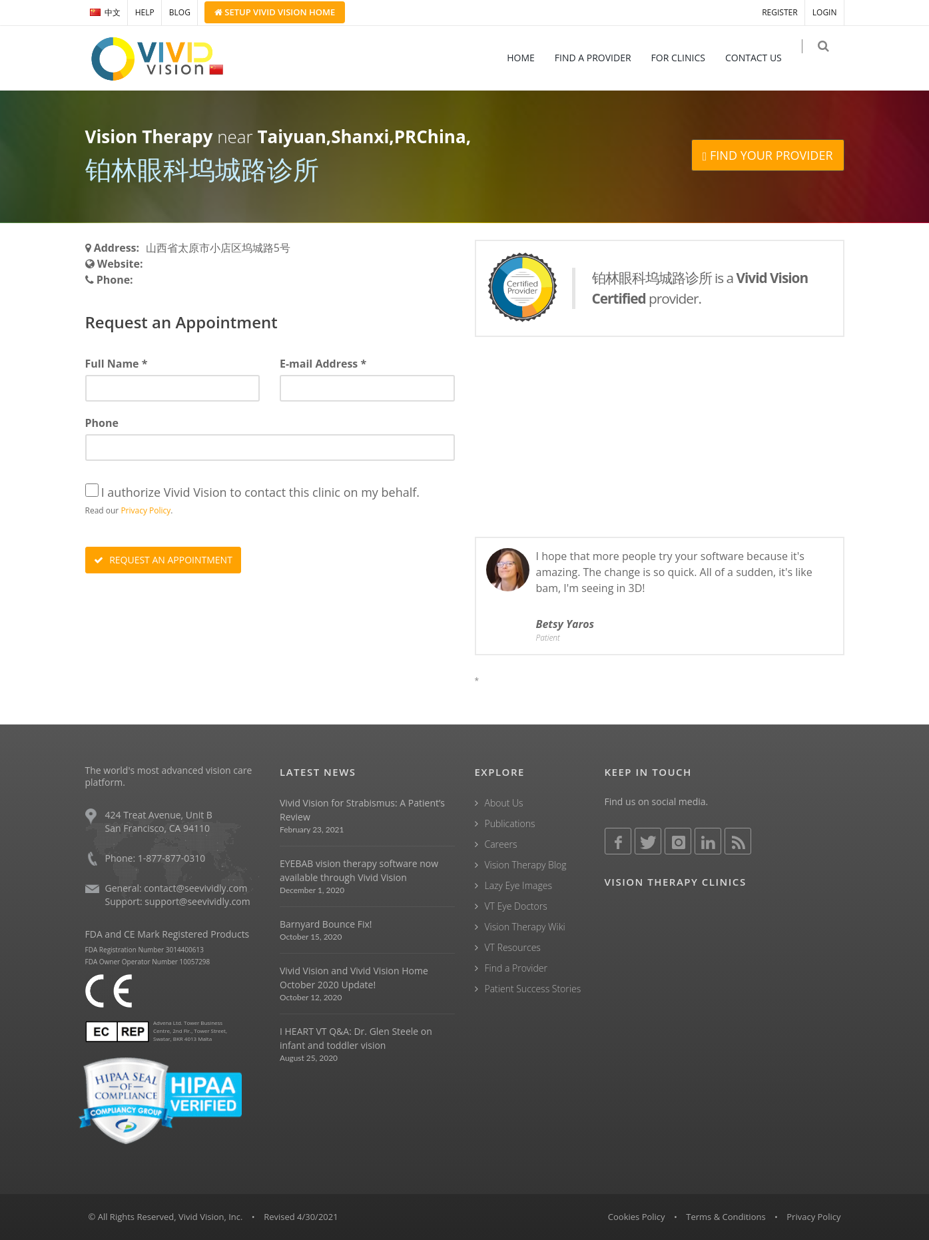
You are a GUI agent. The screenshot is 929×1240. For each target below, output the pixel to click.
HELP (145, 12)
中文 (105, 12)
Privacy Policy (145, 510)
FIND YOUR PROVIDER (768, 155)
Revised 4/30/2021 (301, 1217)
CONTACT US (761, 57)
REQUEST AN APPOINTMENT (163, 559)
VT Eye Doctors (516, 906)
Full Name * (116, 363)
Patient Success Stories (533, 988)
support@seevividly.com (197, 901)
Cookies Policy (636, 1217)
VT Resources (513, 947)
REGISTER (779, 12)
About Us (504, 802)
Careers (501, 844)
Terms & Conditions (725, 1217)
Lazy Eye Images (518, 885)
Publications (510, 823)
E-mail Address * (323, 363)
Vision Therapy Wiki (525, 926)
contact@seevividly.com (195, 888)
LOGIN (824, 12)
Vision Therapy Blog (526, 864)
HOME (529, 57)
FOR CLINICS (686, 57)
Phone (102, 423)
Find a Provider (516, 968)
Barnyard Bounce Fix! (326, 924)
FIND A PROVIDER (601, 57)
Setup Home (274, 12)
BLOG (179, 12)
